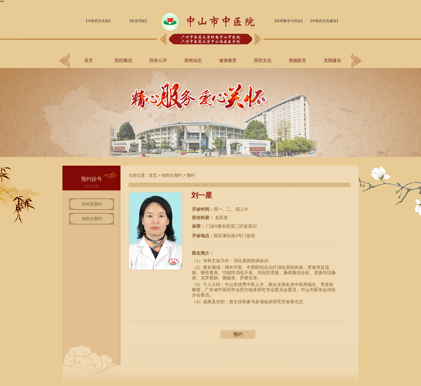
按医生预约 (92, 218)
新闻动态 (193, 60)
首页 (88, 60)
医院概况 (123, 60)
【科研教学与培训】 (288, 21)
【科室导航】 (138, 21)
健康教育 (228, 60)
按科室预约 (92, 204)
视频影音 (297, 60)
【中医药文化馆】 (98, 21)
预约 (191, 175)
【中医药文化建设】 (324, 21)
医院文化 (262, 60)
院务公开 (158, 60)
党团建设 (332, 60)
